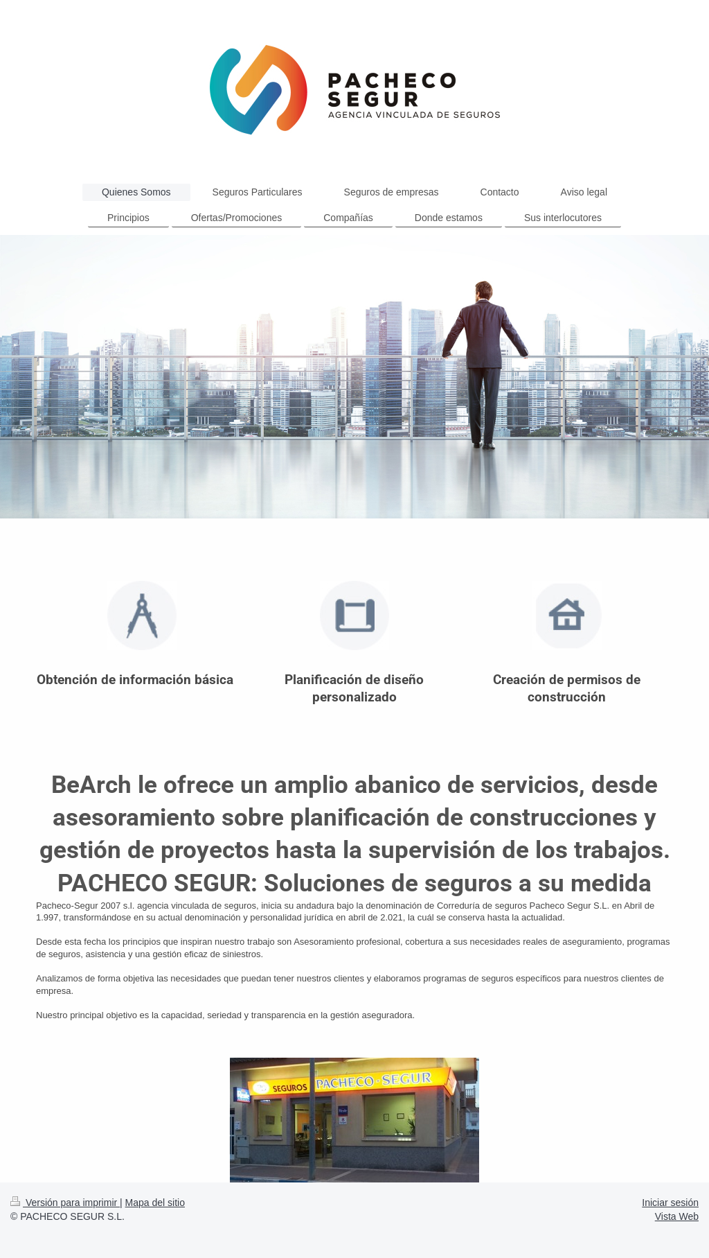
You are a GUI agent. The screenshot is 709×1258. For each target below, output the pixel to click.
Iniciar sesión (670, 1202)
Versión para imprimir (65, 1202)
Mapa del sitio (155, 1202)
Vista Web (677, 1216)
